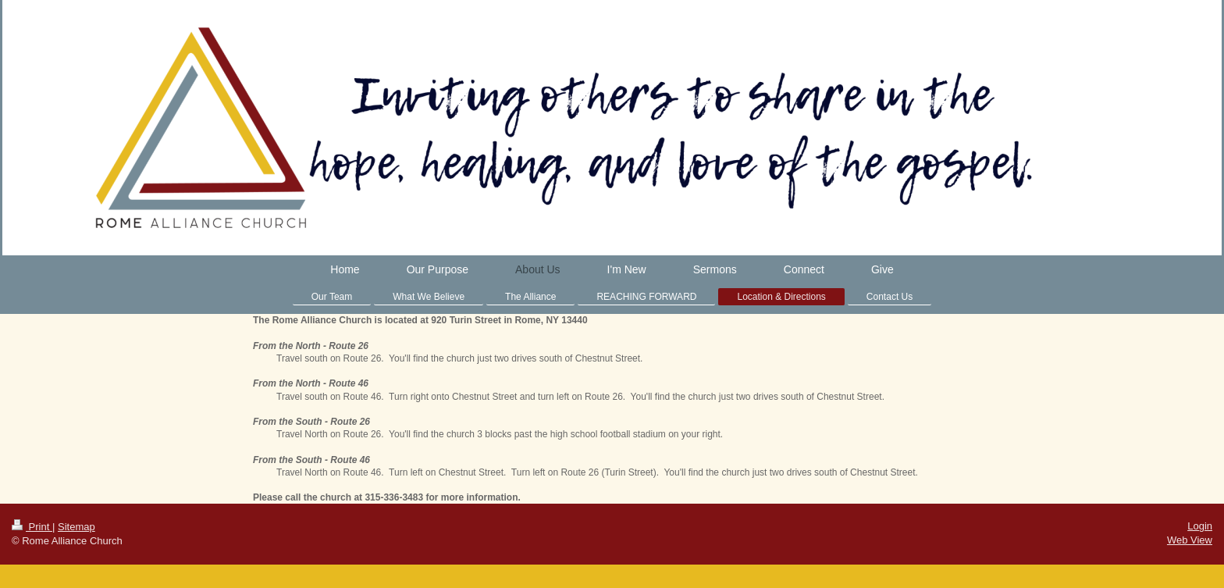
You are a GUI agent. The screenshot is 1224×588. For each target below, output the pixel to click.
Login (1199, 526)
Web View (1189, 540)
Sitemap (76, 527)
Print (32, 527)
